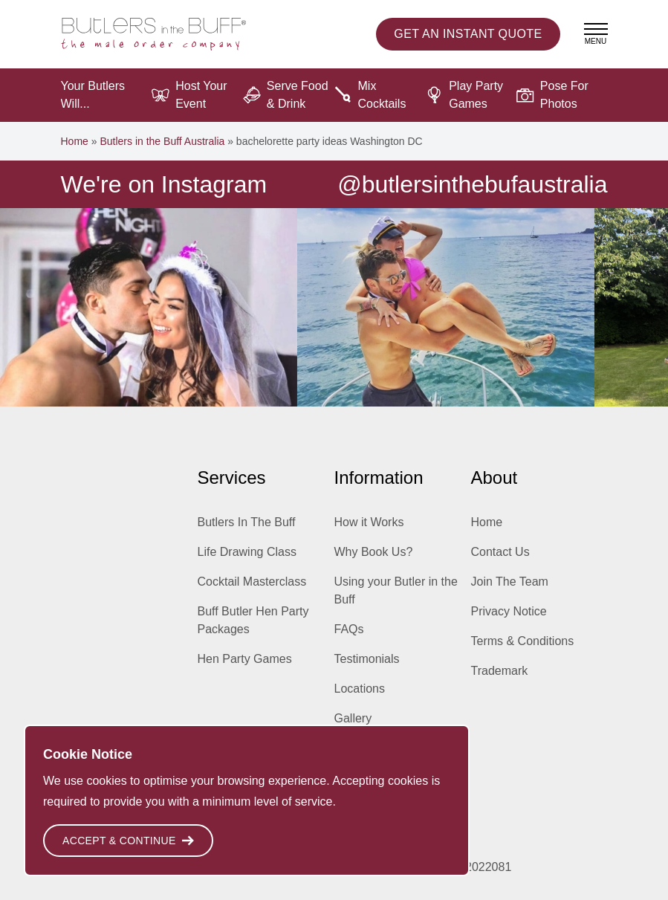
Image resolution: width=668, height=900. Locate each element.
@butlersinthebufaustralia (472, 184)
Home (74, 141)
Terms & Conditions (522, 641)
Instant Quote (468, 34)
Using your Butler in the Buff (396, 590)
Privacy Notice (509, 611)
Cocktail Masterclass (252, 581)
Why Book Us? (373, 551)
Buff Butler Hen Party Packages (253, 620)
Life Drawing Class (247, 551)
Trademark (499, 670)
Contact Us (500, 551)
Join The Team (509, 581)
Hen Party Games (245, 659)
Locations (360, 688)
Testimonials (367, 659)
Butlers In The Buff (247, 522)
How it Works (369, 522)
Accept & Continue (128, 840)
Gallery (353, 718)
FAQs (349, 629)
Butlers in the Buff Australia (162, 141)
